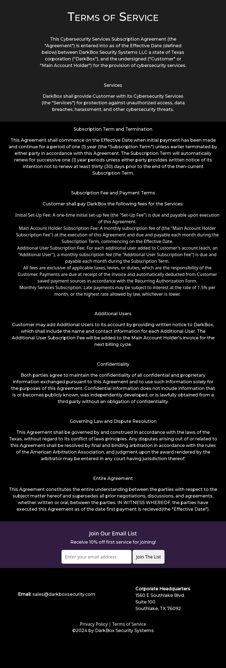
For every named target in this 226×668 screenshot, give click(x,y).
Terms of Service (129, 624)
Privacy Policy (94, 624)
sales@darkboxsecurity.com (63, 594)
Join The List (148, 557)
